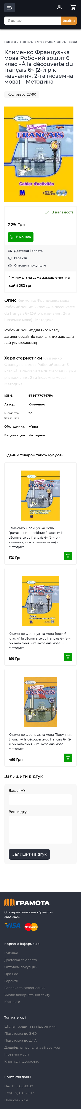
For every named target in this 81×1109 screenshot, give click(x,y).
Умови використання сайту (27, 995)
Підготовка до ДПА (20, 1040)
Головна (10, 41)
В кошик (20, 237)
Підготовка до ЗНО (20, 1033)
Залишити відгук (29, 854)
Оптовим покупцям (30, 265)
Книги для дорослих (21, 1061)
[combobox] (32, 21)
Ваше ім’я (40, 797)
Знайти (69, 21)
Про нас (11, 974)
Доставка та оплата (20, 960)
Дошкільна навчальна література (32, 1047)
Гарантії (20, 258)
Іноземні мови (16, 1054)
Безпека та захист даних (24, 988)
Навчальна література (36, 41)
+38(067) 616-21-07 (19, 1093)
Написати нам (16, 1100)
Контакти (12, 1002)
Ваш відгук (40, 827)
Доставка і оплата (28, 251)
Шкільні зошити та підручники (30, 1026)
